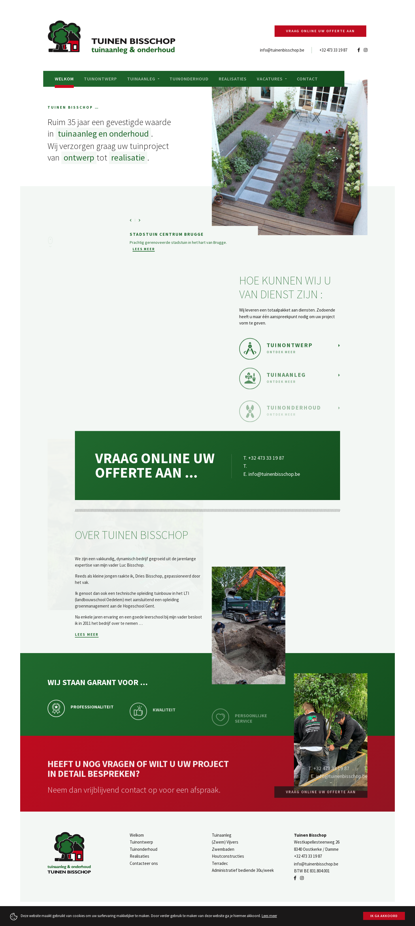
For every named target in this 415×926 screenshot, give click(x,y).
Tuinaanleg (221, 835)
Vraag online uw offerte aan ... (155, 502)
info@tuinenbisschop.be (282, 50)
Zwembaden (223, 849)
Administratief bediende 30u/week (243, 870)
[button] (134, 230)
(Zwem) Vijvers (225, 842)
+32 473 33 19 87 (333, 50)
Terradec (220, 863)
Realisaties (233, 79)
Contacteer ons (144, 863)
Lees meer (144, 259)
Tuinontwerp (100, 79)
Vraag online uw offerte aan (322, 31)
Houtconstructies (228, 856)
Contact (307, 79)
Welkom (64, 79)
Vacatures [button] (270, 79)
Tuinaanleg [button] (141, 79)
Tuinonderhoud (189, 79)
